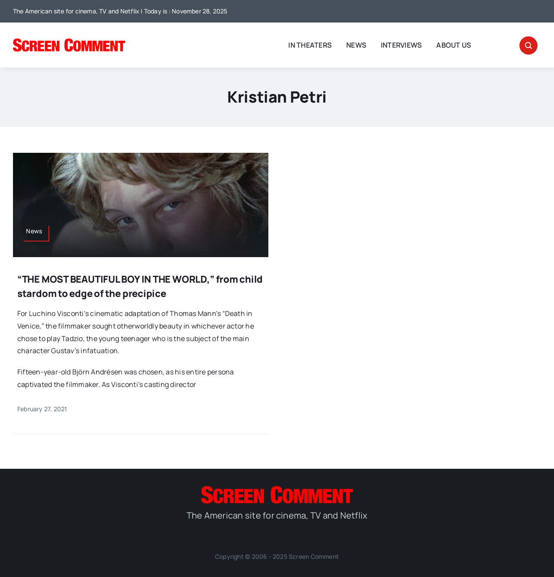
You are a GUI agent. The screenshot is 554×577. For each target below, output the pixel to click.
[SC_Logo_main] (69, 42)
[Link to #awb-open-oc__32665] (528, 45)
